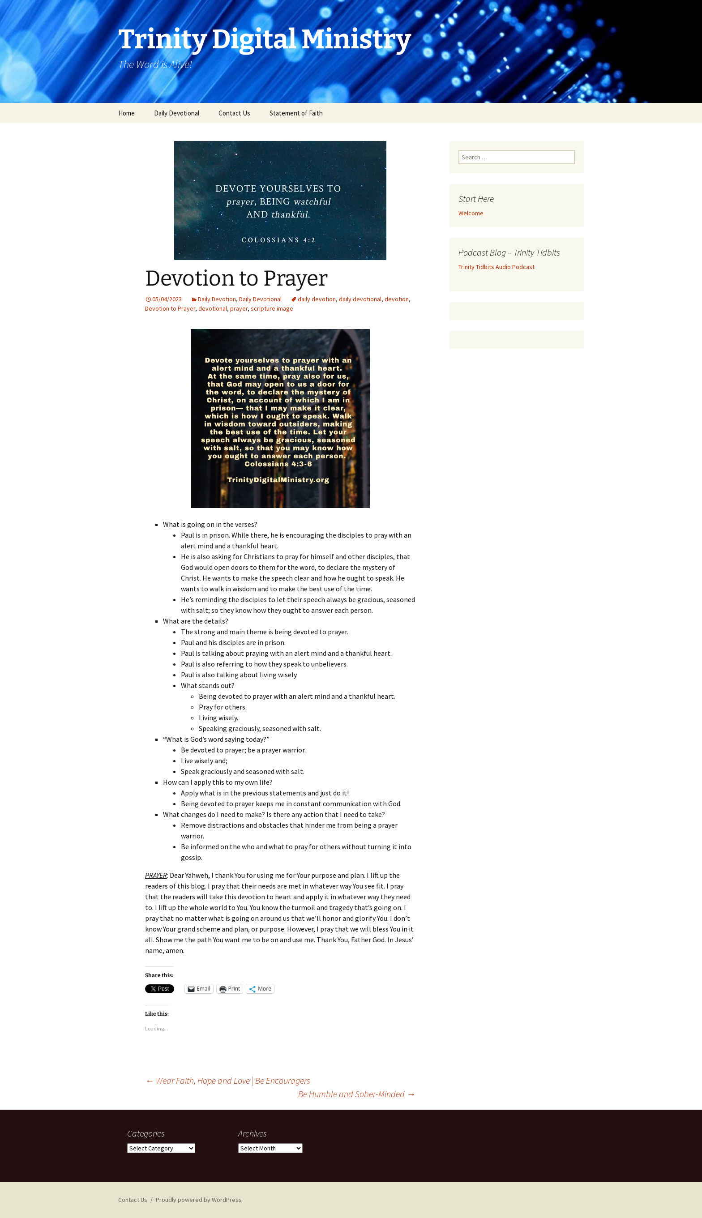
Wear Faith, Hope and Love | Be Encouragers (227, 1080)
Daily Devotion (217, 299)
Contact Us (234, 113)
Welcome (471, 213)
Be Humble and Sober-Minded (356, 1093)
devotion (397, 299)
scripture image (272, 308)
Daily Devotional (176, 113)
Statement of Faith (296, 113)
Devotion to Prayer (170, 308)
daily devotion (317, 299)
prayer (239, 308)
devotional (212, 308)
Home (126, 113)
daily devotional (360, 299)
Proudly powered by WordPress (199, 1200)
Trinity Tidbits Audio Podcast (496, 267)
